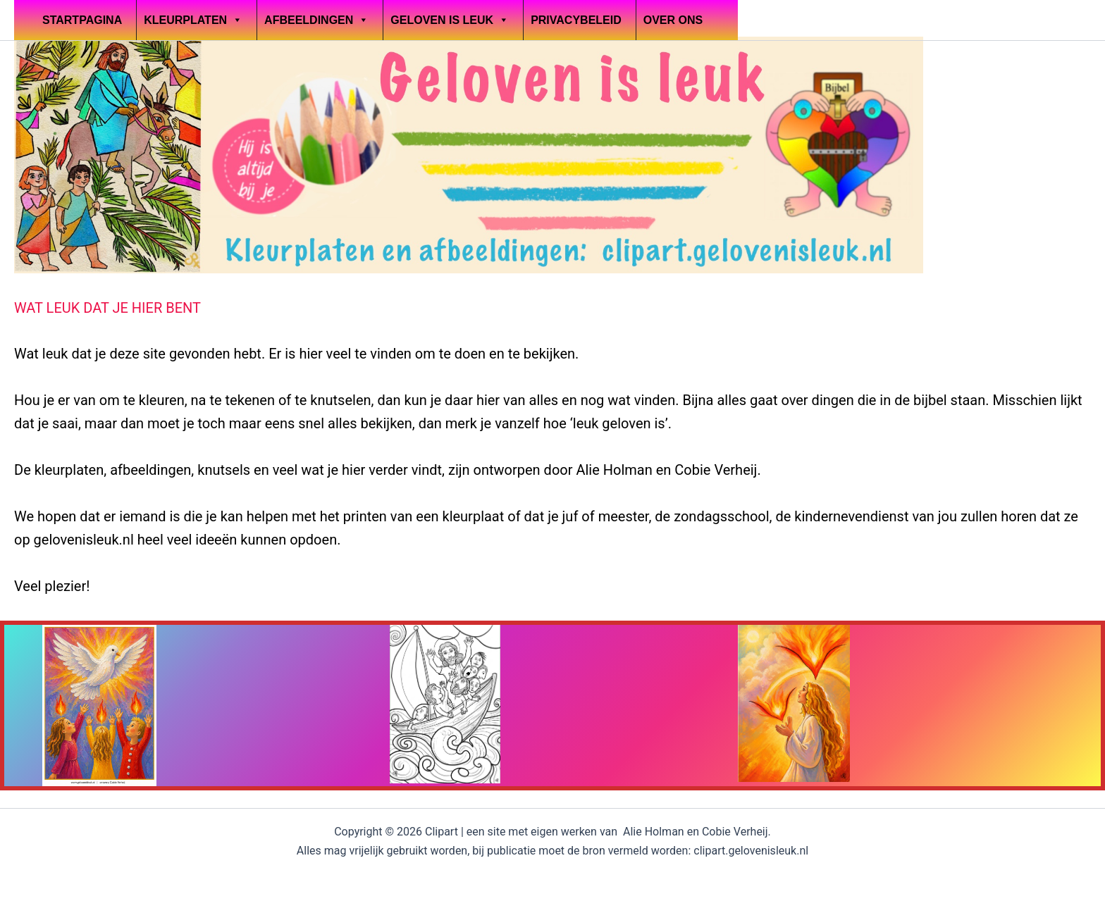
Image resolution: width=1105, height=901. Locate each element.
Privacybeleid (576, 20)
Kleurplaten (193, 20)
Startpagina (82, 20)
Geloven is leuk (449, 20)
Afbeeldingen (316, 20)
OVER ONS (673, 20)
